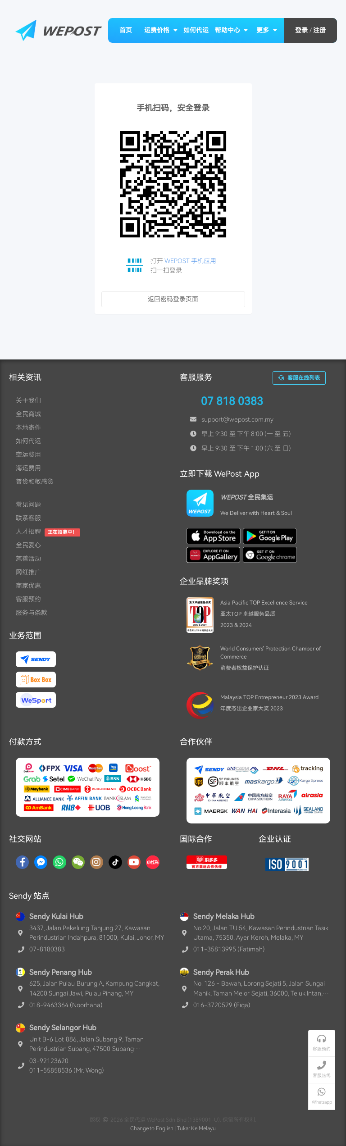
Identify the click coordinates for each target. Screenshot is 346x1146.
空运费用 (28, 454)
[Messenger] (40, 862)
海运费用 (28, 468)
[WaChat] (78, 862)
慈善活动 (28, 558)
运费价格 (161, 30)
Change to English (152, 1128)
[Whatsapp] (59, 862)
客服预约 (28, 599)
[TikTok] (115, 862)
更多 (266, 30)
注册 (319, 30)
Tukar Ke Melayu (196, 1128)
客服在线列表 (299, 378)
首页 (125, 30)
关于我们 (28, 400)
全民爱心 (28, 545)
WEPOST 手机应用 (190, 260)
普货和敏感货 (35, 481)
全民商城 (28, 414)
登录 (301, 30)
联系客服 (28, 518)
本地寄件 (28, 427)
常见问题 (28, 504)
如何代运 (196, 30)
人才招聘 (28, 531)
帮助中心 (231, 30)
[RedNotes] (152, 862)
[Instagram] (96, 862)
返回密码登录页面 (173, 299)
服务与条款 (31, 612)
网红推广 (28, 572)
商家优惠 (28, 585)
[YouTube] (134, 862)
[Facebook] (22, 862)
